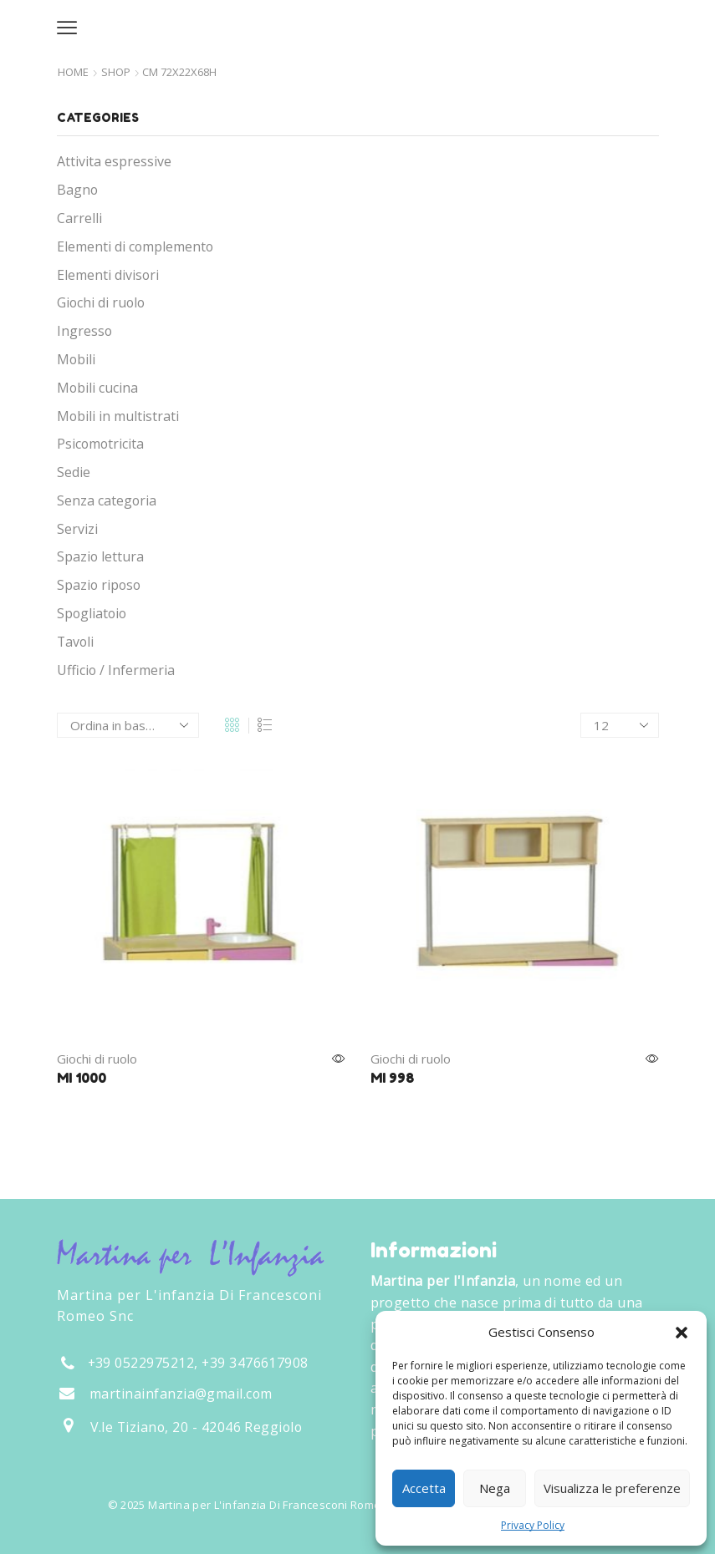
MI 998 (392, 1077)
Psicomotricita (100, 443)
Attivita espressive (114, 161)
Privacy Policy (532, 1525)
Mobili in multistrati (118, 416)
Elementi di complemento (135, 246)
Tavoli (75, 641)
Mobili (76, 359)
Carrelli (79, 218)
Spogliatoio (91, 613)
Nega (494, 1488)
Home (73, 72)
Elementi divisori (108, 275)
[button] (681, 1332)
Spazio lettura (100, 556)
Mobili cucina (97, 387)
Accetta (424, 1488)
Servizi (77, 529)
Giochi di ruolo (97, 1058)
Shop (115, 72)
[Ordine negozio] (128, 725)
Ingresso (84, 331)
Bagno (77, 189)
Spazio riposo (98, 585)
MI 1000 (81, 1077)
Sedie (73, 472)
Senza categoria (106, 500)
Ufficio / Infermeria (116, 670)
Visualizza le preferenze (612, 1488)
